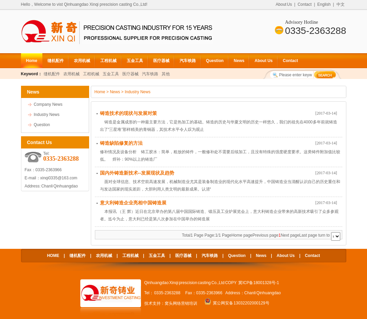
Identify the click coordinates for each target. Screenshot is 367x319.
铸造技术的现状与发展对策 (128, 113)
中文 (341, 4)
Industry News (47, 114)
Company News (48, 104)
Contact (304, 4)
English (323, 4)
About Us (284, 4)
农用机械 (82, 60)
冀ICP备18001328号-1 (258, 282)
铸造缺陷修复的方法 (121, 143)
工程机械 (108, 60)
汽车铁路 (188, 60)
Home (31, 60)
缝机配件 (55, 60)
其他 (166, 74)
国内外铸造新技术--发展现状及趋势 (137, 173)
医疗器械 (161, 60)
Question (215, 60)
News (239, 60)
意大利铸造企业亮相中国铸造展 (133, 202)
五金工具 (135, 60)
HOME (53, 255)
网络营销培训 (185, 303)
